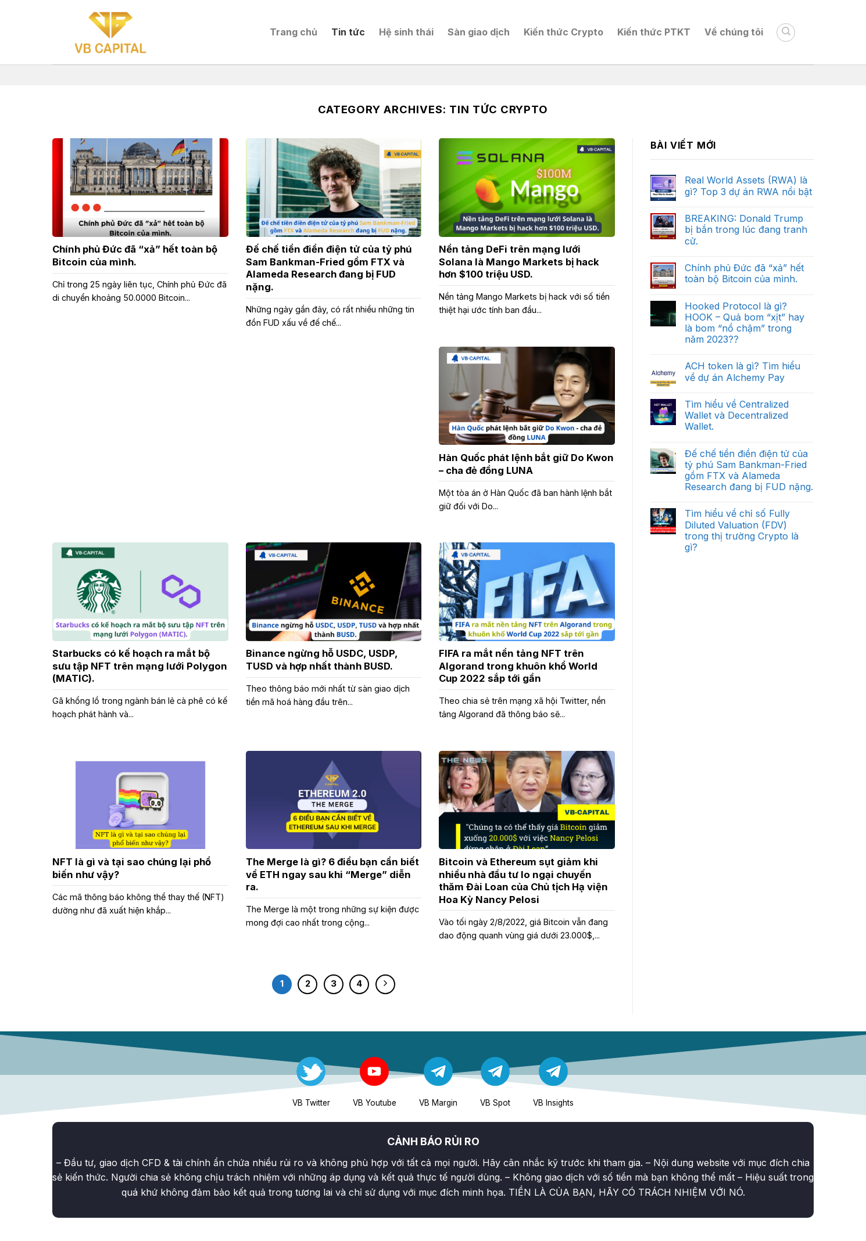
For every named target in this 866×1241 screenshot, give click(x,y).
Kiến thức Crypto (563, 32)
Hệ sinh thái (406, 32)
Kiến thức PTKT (653, 32)
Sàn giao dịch (479, 32)
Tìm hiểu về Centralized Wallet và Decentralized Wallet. (737, 415)
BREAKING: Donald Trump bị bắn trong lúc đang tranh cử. (746, 229)
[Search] (785, 32)
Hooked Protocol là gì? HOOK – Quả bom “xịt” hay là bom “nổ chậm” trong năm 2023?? (744, 323)
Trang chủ (293, 32)
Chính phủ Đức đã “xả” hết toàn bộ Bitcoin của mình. (744, 273)
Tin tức (348, 32)
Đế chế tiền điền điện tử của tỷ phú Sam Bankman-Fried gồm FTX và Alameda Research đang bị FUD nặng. (749, 470)
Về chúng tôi (733, 32)
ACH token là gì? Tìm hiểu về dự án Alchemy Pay (742, 372)
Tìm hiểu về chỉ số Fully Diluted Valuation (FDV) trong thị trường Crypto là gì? (742, 530)
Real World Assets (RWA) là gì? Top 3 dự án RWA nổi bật (748, 186)
